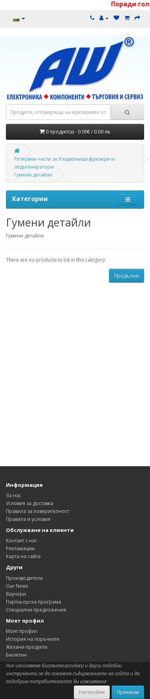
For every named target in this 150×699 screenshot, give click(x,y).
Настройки (92, 692)
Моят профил (22, 631)
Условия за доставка (29, 503)
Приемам (128, 692)
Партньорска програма (33, 601)
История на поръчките (33, 639)
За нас (13, 495)
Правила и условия (28, 519)
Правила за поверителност (37, 511)
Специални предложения (36, 609)
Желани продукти (26, 647)
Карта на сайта (23, 556)
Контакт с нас (21, 540)
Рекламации (20, 548)
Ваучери (16, 594)
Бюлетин (16, 655)
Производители (24, 578)
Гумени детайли (33, 174)
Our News (17, 586)
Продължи (126, 275)
